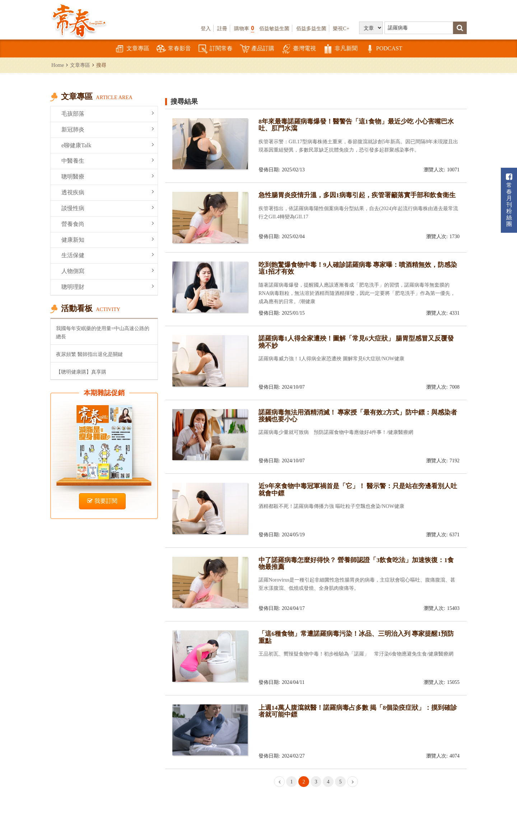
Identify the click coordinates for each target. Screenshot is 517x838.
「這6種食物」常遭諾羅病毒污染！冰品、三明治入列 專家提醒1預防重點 (356, 637)
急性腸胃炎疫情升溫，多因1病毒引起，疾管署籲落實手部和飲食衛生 (357, 195)
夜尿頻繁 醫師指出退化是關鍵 (89, 354)
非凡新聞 (340, 49)
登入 (206, 28)
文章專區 (132, 49)
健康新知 (107, 239)
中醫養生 (107, 160)
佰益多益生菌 (311, 28)
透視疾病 (107, 192)
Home (57, 65)
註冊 (222, 28)
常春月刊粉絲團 (509, 200)
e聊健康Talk (107, 145)
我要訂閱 (102, 501)
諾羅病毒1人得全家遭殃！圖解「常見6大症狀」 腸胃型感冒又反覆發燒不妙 (356, 342)
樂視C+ (341, 28)
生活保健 (107, 254)
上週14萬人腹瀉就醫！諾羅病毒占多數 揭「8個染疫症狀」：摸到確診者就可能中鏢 (357, 711)
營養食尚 (107, 223)
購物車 (244, 28)
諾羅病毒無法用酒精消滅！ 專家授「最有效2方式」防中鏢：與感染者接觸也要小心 (357, 416)
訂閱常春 (215, 49)
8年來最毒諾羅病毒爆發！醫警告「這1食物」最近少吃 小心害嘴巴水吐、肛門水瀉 (356, 125)
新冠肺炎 (107, 129)
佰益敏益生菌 (274, 28)
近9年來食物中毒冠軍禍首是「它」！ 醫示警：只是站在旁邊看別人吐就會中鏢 (357, 489)
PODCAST (383, 49)
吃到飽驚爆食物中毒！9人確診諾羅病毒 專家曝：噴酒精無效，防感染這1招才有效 (357, 268)
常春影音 (174, 49)
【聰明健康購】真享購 (81, 372)
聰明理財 (107, 286)
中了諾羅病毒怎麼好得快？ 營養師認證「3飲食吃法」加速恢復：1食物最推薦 (356, 563)
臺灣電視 (298, 49)
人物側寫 (107, 270)
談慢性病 (107, 207)
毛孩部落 (107, 113)
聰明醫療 (107, 176)
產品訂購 (257, 49)
